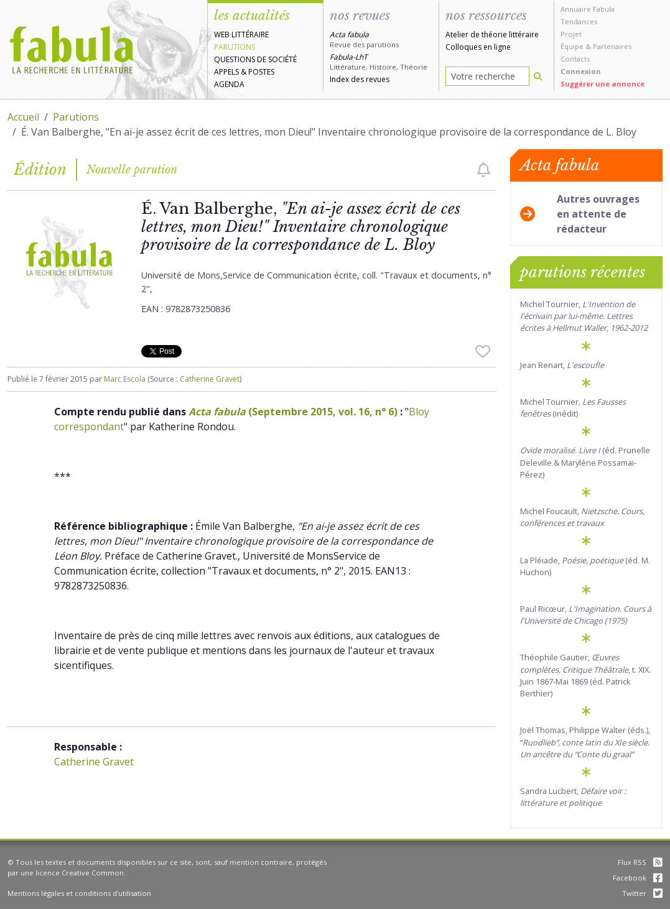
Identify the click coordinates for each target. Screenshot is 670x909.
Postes (261, 72)
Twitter (642, 893)
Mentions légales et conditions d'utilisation (79, 893)
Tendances (579, 21)
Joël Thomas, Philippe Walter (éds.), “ (585, 741)
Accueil (23, 117)
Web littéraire (241, 34)
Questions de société (255, 59)
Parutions (234, 47)
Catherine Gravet (210, 379)
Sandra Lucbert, (573, 796)
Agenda (229, 84)
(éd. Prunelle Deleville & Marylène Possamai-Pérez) (585, 462)
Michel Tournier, (584, 315)
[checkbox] (483, 169)
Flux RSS (640, 862)
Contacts (575, 58)
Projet (571, 34)
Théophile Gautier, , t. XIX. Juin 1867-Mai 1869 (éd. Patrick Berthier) (585, 675)
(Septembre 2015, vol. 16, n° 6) (293, 411)
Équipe (572, 46)
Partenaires (612, 46)
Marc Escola (125, 379)
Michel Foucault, (582, 516)
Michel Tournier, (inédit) (573, 407)
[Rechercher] (538, 76)
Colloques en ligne (478, 47)
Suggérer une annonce (602, 83)
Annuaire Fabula (588, 9)
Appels (226, 72)
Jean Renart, (562, 365)
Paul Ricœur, (585, 614)
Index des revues (359, 79)
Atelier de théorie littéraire (492, 34)
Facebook (638, 877)
